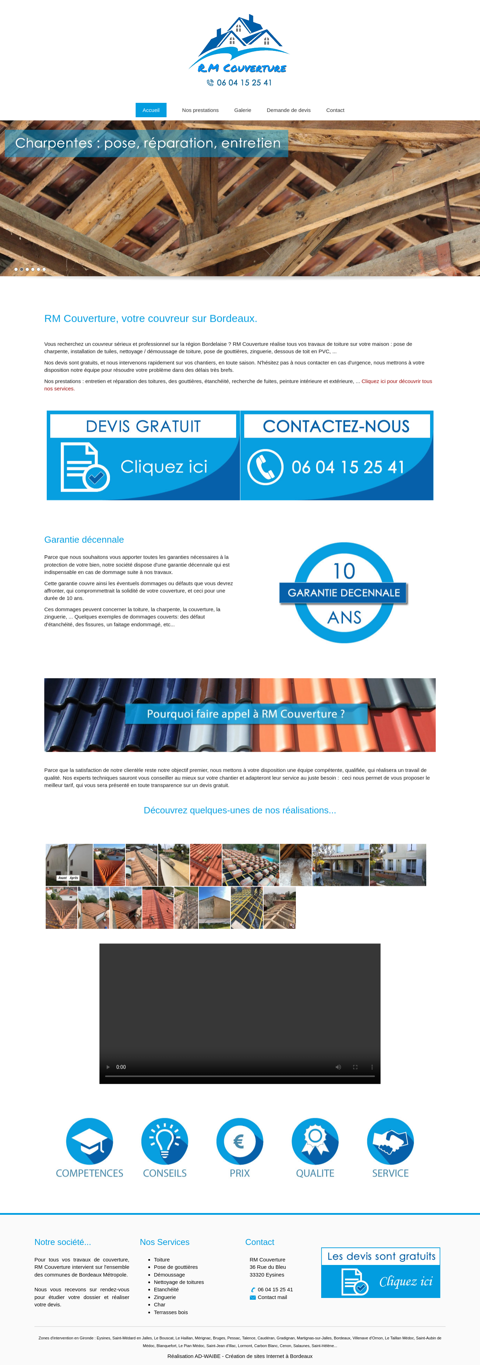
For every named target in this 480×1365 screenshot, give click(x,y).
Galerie (242, 110)
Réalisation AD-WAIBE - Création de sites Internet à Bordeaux (240, 1356)
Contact (335, 110)
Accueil (151, 110)
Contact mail (272, 1297)
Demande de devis (289, 110)
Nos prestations (200, 110)
